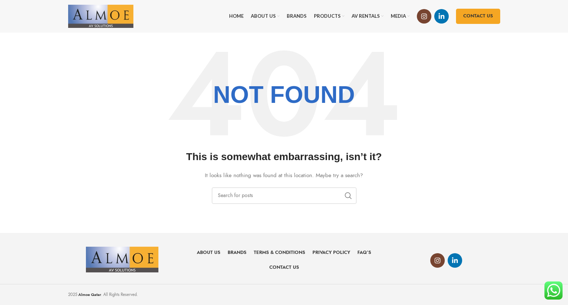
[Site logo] (100, 15)
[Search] (284, 195)
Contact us (478, 16)
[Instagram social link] (424, 16)
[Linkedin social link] (441, 16)
